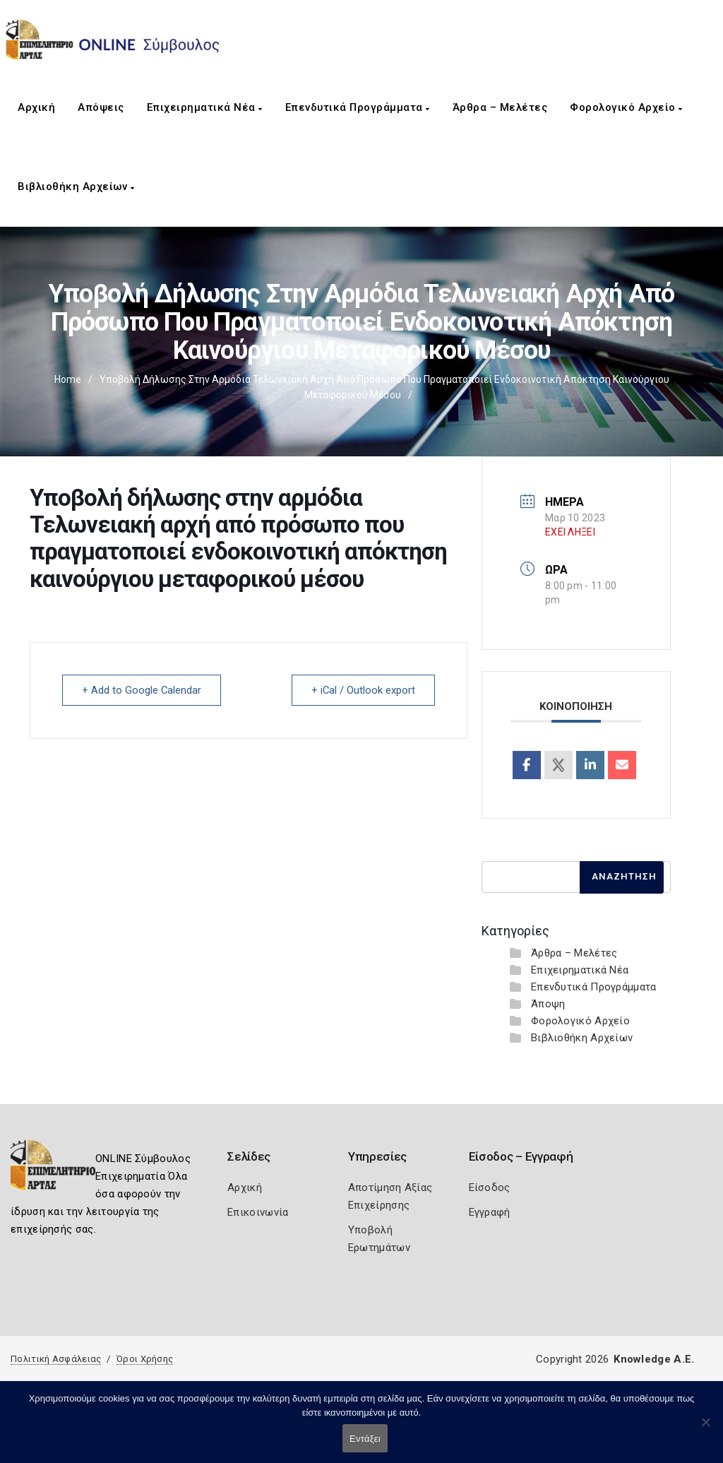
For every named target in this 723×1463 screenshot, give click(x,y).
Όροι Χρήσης (144, 1359)
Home (67, 379)
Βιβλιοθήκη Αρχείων (76, 186)
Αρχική (36, 107)
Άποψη (548, 1003)
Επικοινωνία (257, 1212)
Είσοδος (489, 1187)
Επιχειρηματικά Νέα (205, 107)
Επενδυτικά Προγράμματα (357, 107)
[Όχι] (705, 1429)
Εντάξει (365, 1438)
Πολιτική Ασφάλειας (56, 1359)
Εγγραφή (489, 1212)
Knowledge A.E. (654, 1359)
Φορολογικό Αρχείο (626, 107)
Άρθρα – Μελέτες (500, 107)
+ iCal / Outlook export (362, 690)
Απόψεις (101, 107)
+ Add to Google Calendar (143, 690)
